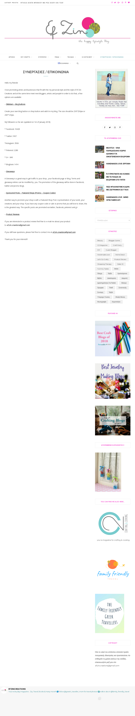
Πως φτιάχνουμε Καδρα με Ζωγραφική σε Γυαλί (118, 188)
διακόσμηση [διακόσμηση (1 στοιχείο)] (111, 279)
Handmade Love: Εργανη (118, 164)
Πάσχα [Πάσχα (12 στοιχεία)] (99, 274)
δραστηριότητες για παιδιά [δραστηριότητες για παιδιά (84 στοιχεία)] (106, 283)
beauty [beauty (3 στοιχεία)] (100, 241)
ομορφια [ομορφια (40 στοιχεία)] (100, 288)
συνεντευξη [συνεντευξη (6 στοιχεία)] (122, 288)
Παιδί (57, 57)
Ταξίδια (70, 57)
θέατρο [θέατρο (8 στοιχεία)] (124, 283)
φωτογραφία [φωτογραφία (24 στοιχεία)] (101, 302)
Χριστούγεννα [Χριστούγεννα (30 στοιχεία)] (122, 274)
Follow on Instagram (74, 712)
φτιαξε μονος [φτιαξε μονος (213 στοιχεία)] (120, 297)
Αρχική (12, 57)
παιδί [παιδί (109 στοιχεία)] (111, 288)
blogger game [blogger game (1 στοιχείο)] (114, 241)
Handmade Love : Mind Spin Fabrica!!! (117, 199)
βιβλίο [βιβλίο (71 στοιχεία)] (99, 279)
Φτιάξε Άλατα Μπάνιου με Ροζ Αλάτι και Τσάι (41, 3)
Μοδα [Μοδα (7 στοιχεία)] (116, 269)
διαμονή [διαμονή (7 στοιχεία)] (124, 279)
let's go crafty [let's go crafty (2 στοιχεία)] (103, 260)
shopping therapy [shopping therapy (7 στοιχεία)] (104, 264)
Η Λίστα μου (87, 57)
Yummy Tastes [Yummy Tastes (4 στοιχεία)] (103, 269)
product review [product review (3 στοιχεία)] (120, 260)
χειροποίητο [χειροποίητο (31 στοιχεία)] (116, 302)
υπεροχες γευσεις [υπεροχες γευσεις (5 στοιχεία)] (103, 297)
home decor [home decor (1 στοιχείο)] (120, 255)
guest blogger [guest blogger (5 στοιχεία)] (111, 250)
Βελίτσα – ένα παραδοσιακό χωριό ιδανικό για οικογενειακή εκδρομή (118, 152)
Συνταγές (42, 57)
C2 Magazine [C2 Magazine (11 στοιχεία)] (102, 246)
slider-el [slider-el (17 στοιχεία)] (120, 264)
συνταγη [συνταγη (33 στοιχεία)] (100, 293)
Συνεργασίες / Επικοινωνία (112, 57)
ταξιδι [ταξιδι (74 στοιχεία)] (111, 293)
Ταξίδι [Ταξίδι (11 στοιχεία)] (110, 274)
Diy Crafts (25, 57)
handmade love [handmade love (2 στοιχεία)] (103, 255)
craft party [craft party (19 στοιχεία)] (117, 246)
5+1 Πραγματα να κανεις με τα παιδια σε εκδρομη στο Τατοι (118, 177)
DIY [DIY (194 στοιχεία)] (98, 250)
